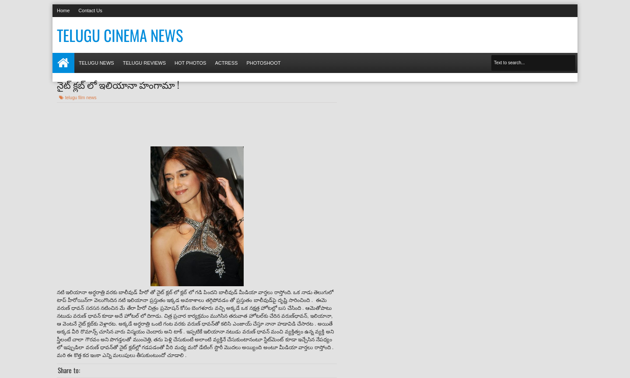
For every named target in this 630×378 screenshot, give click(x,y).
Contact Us (90, 10)
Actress (226, 63)
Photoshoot (263, 63)
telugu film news (81, 97)
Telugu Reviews (144, 63)
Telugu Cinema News (120, 35)
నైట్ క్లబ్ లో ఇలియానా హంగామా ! (118, 84)
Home (63, 10)
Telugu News (96, 63)
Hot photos (190, 63)
